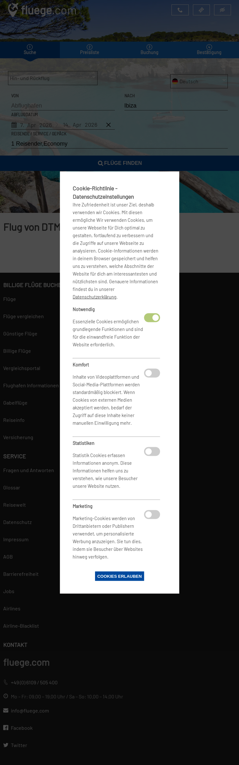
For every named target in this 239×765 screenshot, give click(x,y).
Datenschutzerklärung (94, 297)
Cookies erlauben (119, 576)
